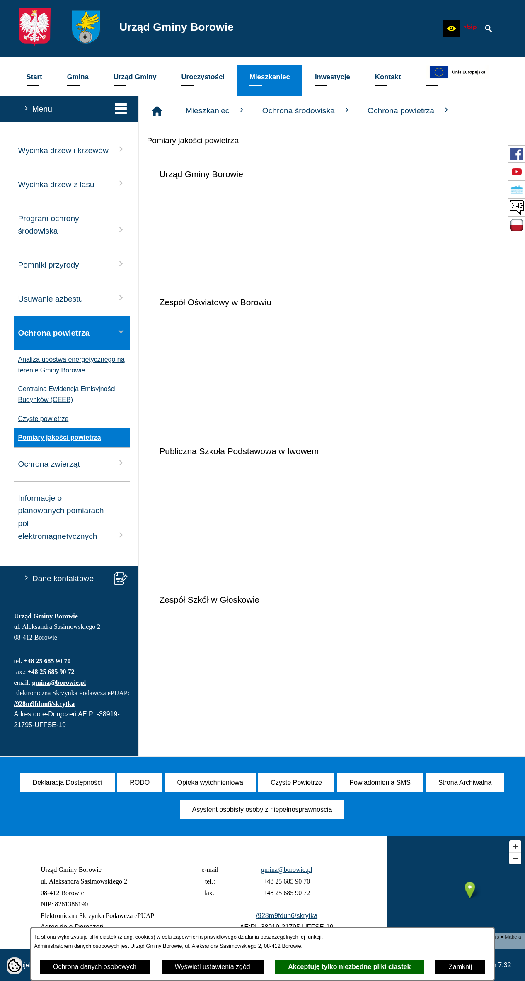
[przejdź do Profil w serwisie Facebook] (516, 154)
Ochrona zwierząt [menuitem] (72, 463)
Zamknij (460, 966)
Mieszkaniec (216, 110)
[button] (451, 28)
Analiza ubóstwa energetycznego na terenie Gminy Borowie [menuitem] (69, 365)
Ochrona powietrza (409, 110)
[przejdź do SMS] (516, 207)
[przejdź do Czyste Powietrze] (516, 189)
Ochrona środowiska (306, 110)
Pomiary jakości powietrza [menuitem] (57, 437)
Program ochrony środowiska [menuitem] (72, 225)
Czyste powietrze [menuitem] (41, 418)
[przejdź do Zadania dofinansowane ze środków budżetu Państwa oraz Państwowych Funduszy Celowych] (516, 225)
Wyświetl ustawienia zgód (212, 966)
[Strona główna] (157, 111)
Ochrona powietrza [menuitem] (72, 332)
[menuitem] (34, 80)
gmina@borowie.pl (59, 682)
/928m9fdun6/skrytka (44, 703)
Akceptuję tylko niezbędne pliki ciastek (349, 966)
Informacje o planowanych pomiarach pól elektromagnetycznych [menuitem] (72, 517)
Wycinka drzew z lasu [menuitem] (72, 183)
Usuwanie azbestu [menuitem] (72, 298)
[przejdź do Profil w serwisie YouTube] (516, 171)
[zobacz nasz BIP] (470, 28)
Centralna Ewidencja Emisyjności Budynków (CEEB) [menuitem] (65, 394)
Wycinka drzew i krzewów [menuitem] (72, 149)
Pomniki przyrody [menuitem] (72, 264)
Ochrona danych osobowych (95, 966)
